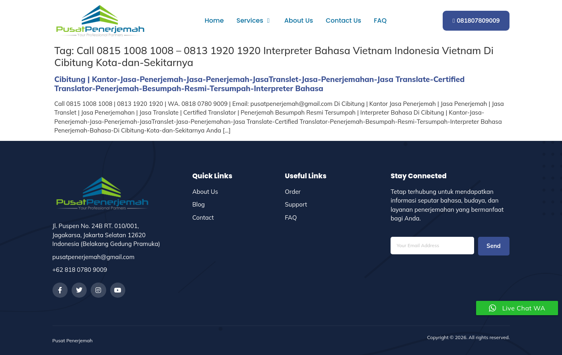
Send (493, 246)
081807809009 (476, 20)
